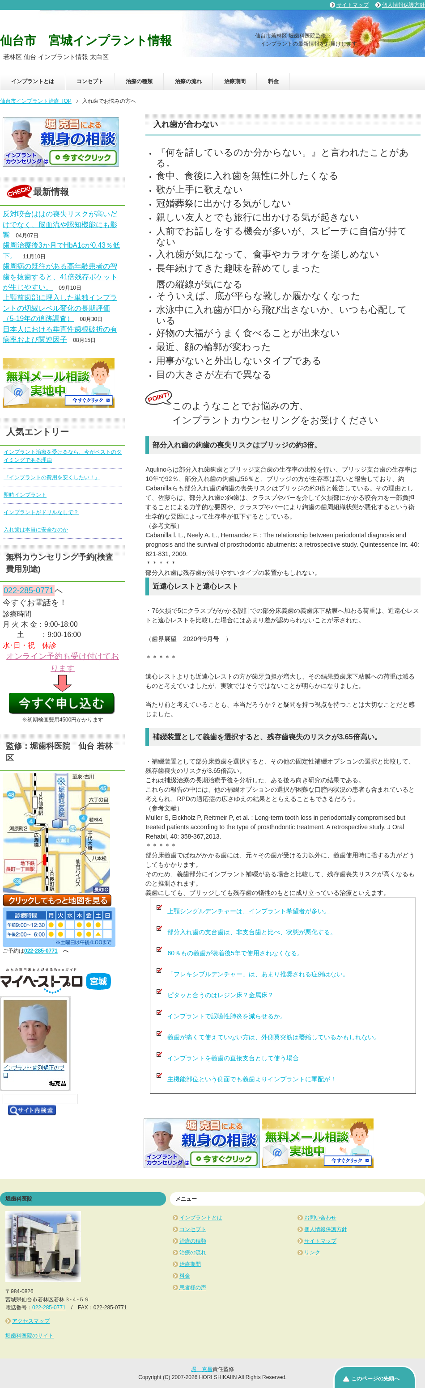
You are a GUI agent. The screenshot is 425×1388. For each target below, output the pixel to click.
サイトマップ (320, 1241)
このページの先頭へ (375, 1378)
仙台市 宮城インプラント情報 (86, 40)
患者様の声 (192, 1287)
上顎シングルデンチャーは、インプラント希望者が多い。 (248, 911)
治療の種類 (139, 81)
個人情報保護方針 (325, 1229)
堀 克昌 (201, 1369)
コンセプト (89, 81)
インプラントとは (32, 81)
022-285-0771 (29, 590)
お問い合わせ (320, 1218)
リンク (312, 1252)
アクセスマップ (31, 1321)
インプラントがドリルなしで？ (41, 512)
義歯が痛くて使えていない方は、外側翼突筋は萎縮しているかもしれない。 (273, 1037)
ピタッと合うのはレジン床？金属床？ (220, 995)
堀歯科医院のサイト (29, 1336)
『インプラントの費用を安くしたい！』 (52, 477)
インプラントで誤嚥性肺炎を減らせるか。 (226, 1016)
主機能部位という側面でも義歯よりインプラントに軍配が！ (251, 1079)
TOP (36, 101)
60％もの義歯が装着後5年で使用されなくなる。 (235, 953)
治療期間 (235, 81)
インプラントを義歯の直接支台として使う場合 (233, 1058)
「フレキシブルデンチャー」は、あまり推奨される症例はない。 (258, 974)
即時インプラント (25, 495)
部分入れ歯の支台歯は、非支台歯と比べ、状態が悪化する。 (251, 932)
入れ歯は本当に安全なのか (36, 530)
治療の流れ (188, 81)
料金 (273, 81)
